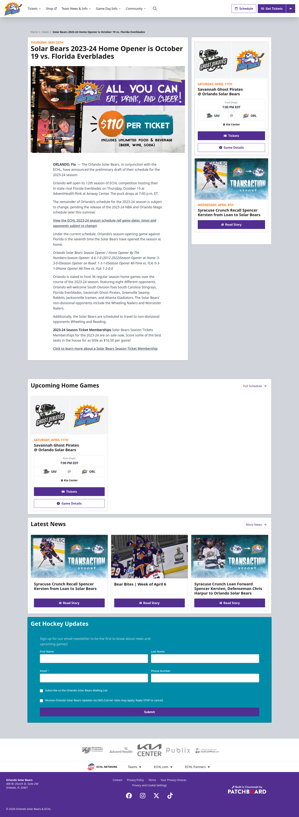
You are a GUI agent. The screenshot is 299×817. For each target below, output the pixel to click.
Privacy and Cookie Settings (149, 785)
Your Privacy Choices (173, 780)
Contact (117, 780)
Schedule (244, 8)
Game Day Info (108, 8)
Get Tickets (272, 8)
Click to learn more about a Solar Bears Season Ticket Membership (105, 348)
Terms (152, 780)
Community (136, 8)
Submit (149, 713)
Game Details (231, 147)
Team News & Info (77, 8)
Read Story (231, 224)
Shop (51, 8)
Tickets (34, 8)
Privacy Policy (135, 780)
